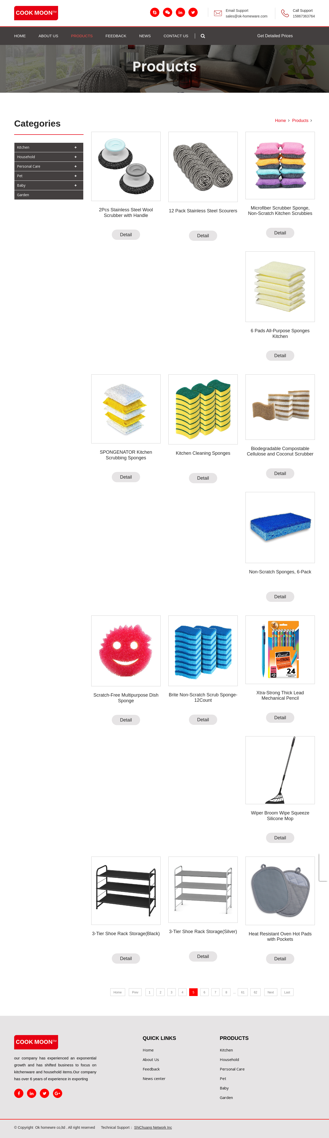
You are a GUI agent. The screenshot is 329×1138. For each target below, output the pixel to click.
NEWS (145, 36)
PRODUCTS (82, 36)
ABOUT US (48, 36)
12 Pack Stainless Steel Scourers (203, 210)
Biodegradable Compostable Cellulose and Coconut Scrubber (280, 451)
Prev (135, 992)
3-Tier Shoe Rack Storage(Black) (126, 933)
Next (271, 992)
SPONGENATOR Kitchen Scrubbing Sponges (126, 455)
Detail (126, 234)
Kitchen (23, 147)
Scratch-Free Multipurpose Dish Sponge (125, 698)
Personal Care (28, 166)
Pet (20, 175)
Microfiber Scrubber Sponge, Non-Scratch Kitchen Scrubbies (280, 210)
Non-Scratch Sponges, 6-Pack (280, 571)
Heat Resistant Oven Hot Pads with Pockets (280, 936)
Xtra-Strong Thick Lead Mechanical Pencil (280, 695)
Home (20, 36)
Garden (23, 194)
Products (300, 120)
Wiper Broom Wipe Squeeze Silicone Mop (280, 815)
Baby (21, 185)
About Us (151, 1059)
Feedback (151, 1068)
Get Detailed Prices (275, 36)
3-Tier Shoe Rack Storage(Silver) (203, 931)
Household (26, 156)
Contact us (175, 36)
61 (242, 992)
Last (287, 992)
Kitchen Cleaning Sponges (203, 453)
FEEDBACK (116, 36)
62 (255, 992)
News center (154, 1078)
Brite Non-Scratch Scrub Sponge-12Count (203, 697)
